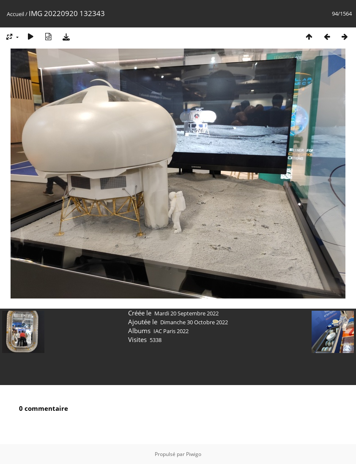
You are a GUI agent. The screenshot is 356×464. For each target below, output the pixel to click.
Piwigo (193, 454)
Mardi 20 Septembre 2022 (186, 313)
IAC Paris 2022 (171, 331)
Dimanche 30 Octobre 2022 (194, 322)
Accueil (15, 14)
